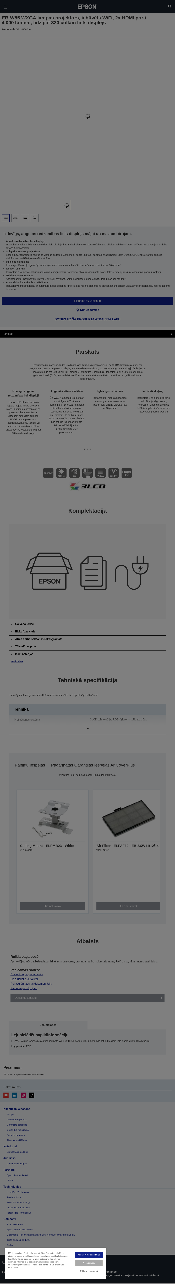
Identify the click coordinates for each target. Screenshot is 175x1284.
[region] (55, 1263)
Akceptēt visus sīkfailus (89, 1255)
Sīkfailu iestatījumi (89, 1271)
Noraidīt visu (89, 1263)
